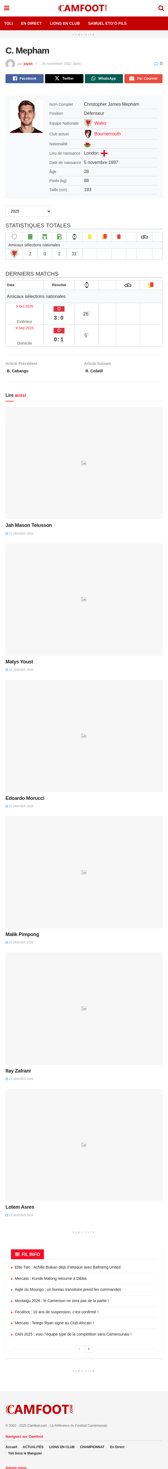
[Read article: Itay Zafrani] (84, 984)
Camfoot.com (37, 1401)
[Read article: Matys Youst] (84, 575)
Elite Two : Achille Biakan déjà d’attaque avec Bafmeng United (68, 1243)
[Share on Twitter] (64, 79)
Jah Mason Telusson (28, 501)
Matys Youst (19, 637)
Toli (8, 23)
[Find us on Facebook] (6, 1454)
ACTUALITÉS (33, 1423)
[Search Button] (161, 8)
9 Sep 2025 (19, 314)
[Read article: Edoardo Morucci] (84, 711)
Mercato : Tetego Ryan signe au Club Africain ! (54, 1299)
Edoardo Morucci (24, 774)
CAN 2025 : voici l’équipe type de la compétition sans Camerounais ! (73, 1310)
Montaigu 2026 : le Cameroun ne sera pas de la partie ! (62, 1276)
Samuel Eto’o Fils (107, 23)
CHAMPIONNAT (92, 1423)
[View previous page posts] (79, 1325)
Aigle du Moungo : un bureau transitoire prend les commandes (68, 1265)
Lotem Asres (19, 1183)
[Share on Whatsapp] (104, 79)
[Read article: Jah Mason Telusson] (84, 439)
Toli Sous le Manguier (25, 1429)
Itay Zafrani (18, 1046)
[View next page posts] (89, 1325)
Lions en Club (65, 23)
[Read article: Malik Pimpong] (84, 848)
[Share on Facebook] (24, 79)
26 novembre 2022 (56, 64)
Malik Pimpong (22, 910)
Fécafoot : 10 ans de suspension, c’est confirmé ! (56, 1287)
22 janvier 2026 (19, 509)
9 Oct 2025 (18, 304)
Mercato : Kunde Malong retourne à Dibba (50, 1254)
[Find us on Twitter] (13, 1454)
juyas (28, 64)
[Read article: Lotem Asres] (84, 1121)
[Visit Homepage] (84, 8)
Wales (100, 124)
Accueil (11, 1423)
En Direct (31, 23)
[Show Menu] (6, 8)
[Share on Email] (143, 79)
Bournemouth (107, 135)
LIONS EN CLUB (61, 1423)
